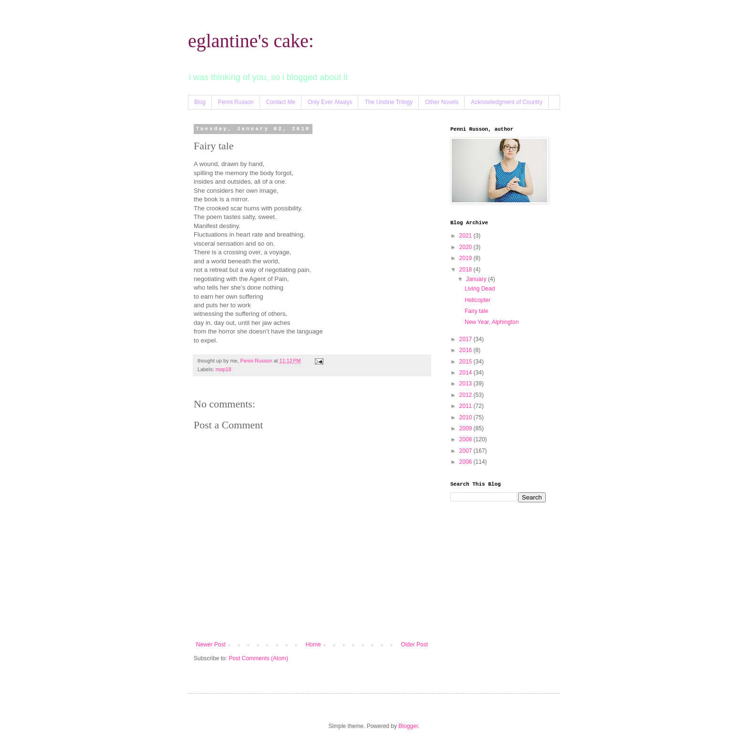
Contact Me (280, 102)
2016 (466, 350)
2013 (466, 383)
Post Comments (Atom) (258, 658)
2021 (466, 235)
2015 (466, 361)
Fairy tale (476, 311)
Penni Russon (236, 102)
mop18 (223, 369)
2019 (466, 258)
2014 (466, 372)
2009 (466, 428)
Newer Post (211, 644)
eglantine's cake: (251, 41)
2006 (466, 461)
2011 (466, 406)
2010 (466, 417)
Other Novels (441, 102)
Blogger (408, 726)
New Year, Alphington (492, 322)
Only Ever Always (330, 102)
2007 (466, 450)
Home (313, 644)
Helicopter (477, 300)
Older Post (414, 644)
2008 (466, 439)
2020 (466, 247)
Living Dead (480, 288)
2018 (466, 269)
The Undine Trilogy (388, 102)
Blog (200, 102)
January (477, 279)
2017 (466, 339)
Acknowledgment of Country (506, 102)
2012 (466, 395)
